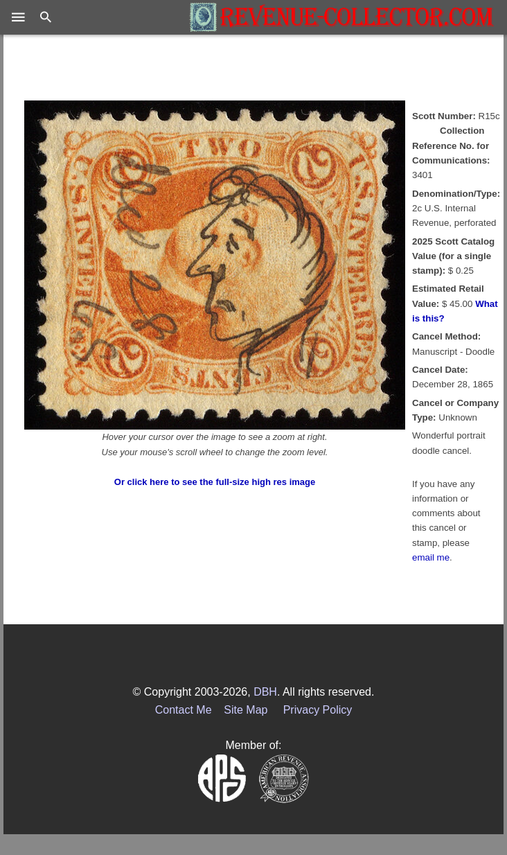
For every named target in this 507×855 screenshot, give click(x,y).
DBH (265, 692)
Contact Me (183, 710)
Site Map (245, 710)
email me (431, 557)
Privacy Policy (318, 710)
